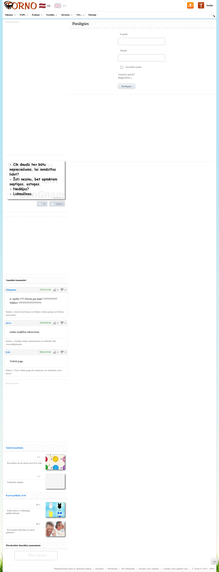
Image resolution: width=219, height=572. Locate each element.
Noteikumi (113, 568)
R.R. (8, 352)
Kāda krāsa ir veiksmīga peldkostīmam (18, 511)
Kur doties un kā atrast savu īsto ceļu (24, 463)
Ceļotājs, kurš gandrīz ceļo (175, 568)
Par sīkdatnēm (128, 568)
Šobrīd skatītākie (14, 447)
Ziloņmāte (11, 289)
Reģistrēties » (125, 77)
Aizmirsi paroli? (126, 74)
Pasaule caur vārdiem (149, 568)
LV (48, 5)
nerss (8, 323)
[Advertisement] (141, 126)
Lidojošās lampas (15, 482)
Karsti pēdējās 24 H (16, 495)
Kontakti (99, 568)
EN (64, 5)
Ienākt (209, 5)
